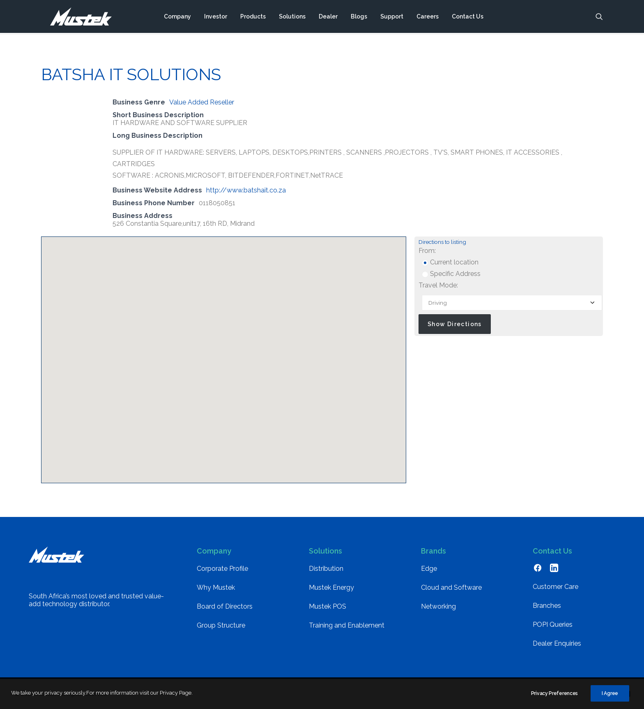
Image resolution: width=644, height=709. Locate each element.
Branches (547, 605)
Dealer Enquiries (557, 643)
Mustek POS (327, 606)
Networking (438, 606)
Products (253, 17)
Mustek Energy (331, 587)
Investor (215, 17)
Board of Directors (225, 606)
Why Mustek (216, 587)
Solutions (292, 17)
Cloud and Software (451, 587)
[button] (599, 17)
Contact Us (467, 17)
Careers (427, 17)
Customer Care (555, 587)
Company (177, 17)
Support (391, 17)
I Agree (610, 696)
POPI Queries (553, 624)
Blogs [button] (359, 17)
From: (427, 251)
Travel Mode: (438, 285)
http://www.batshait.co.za (246, 190)
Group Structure (221, 625)
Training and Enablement (346, 625)
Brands (433, 551)
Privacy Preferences (554, 696)
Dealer (328, 17)
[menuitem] (177, 17)
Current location (450, 262)
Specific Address (451, 274)
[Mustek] (76, 17)
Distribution (326, 568)
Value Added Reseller (201, 102)
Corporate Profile (222, 568)
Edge (429, 568)
